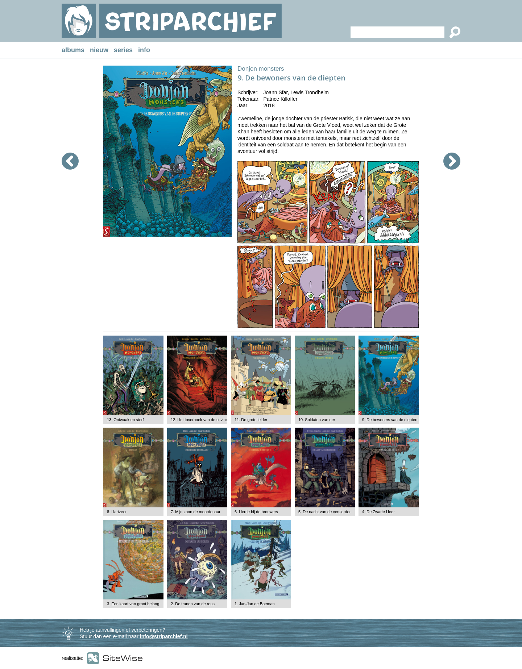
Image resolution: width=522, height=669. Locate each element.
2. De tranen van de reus (193, 604)
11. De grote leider (251, 419)
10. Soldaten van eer (316, 419)
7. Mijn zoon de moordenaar (195, 512)
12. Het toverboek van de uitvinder (201, 419)
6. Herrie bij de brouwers (256, 512)
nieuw (99, 50)
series (123, 50)
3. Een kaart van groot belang (133, 604)
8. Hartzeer (117, 512)
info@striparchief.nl (164, 636)
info (144, 50)
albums (73, 50)
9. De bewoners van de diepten (389, 419)
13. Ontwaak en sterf (125, 419)
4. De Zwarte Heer (378, 512)
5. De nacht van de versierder (324, 512)
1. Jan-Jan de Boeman (255, 604)
